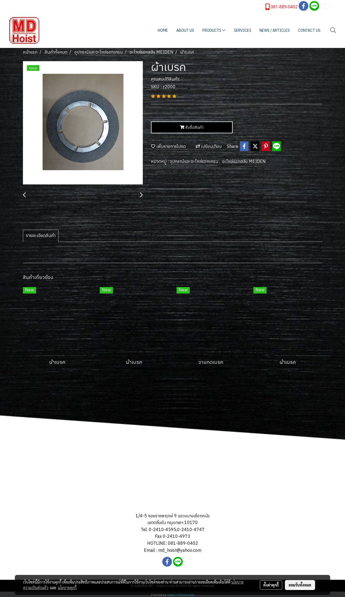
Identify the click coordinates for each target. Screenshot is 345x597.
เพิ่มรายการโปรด (168, 146)
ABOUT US (185, 30)
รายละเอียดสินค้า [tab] (41, 235)
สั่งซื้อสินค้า (191, 127)
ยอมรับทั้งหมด (300, 584)
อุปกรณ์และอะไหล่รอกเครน (194, 161)
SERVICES (242, 30)
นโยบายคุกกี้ (67, 587)
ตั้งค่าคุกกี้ (271, 584)
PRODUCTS (213, 30)
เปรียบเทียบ (209, 146)
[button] (333, 30)
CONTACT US (309, 30)
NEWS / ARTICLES (275, 30)
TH (330, 6)
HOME (163, 30)
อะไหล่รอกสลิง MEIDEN (244, 161)
